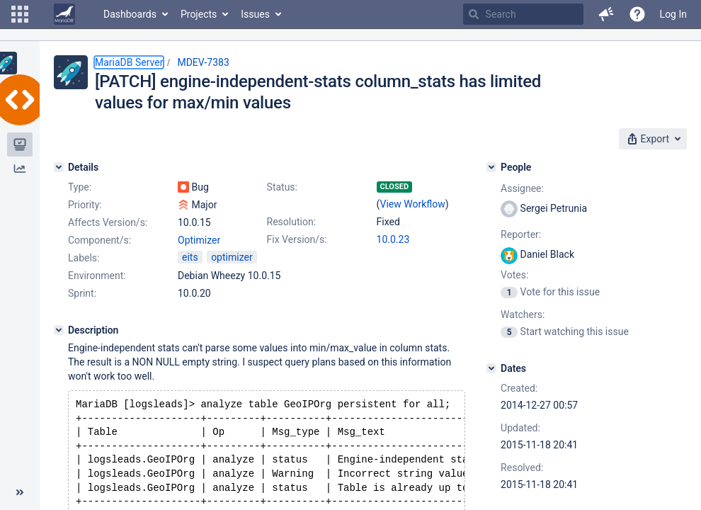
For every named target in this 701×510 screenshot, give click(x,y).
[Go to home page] (64, 14)
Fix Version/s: (297, 239)
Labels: (83, 258)
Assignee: (522, 188)
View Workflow (412, 204)
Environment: (97, 275)
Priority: (85, 204)
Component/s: (99, 240)
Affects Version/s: (107, 222)
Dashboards (129, 14)
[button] (20, 14)
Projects (199, 14)
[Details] (59, 167)
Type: (79, 187)
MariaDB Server (129, 62)
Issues (255, 14)
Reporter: (521, 234)
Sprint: (82, 293)
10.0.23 (393, 239)
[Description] (59, 330)
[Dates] (491, 368)
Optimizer (199, 240)
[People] (491, 167)
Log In (673, 14)
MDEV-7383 (203, 62)
